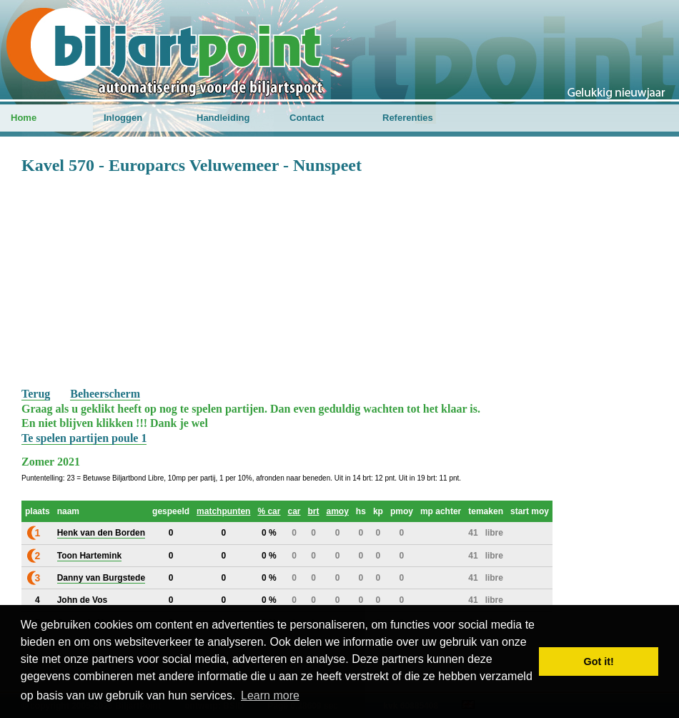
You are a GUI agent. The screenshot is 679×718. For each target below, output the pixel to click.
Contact (306, 117)
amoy (338, 511)
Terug (35, 394)
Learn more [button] (270, 695)
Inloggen (123, 117)
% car (268, 511)
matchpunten (223, 511)
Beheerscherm (105, 394)
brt (313, 511)
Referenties (407, 117)
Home (23, 117)
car (293, 511)
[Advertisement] (339, 280)
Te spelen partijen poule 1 (84, 438)
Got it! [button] (599, 661)
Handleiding (223, 117)
